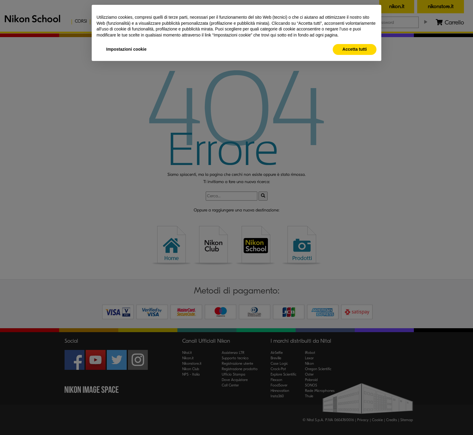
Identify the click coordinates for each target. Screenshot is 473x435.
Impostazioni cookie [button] (126, 49)
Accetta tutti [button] (354, 49)
